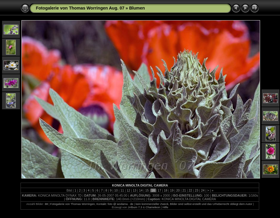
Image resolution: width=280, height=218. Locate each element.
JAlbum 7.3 (135, 207)
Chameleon (153, 207)
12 (128, 190)
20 (178, 190)
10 (116, 190)
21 (184, 190)
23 (196, 190)
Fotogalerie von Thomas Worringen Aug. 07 (80, 8)
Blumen (137, 8)
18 (165, 190)
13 (134, 190)
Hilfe (165, 207)
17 (159, 190)
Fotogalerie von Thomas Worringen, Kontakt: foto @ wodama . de (91, 204)
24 (202, 190)
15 (147, 190)
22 (190, 190)
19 (171, 190)
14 (140, 190)
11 (122, 190)
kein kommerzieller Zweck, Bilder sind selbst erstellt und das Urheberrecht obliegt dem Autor (194, 204)
